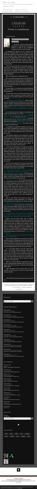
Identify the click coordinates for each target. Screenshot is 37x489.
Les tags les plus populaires (27, 483)
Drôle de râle (6, 406)
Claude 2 (5, 349)
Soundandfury (6, 319)
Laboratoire (29, 291)
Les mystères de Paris (8, 397)
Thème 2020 (18, 11)
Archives (26, 11)
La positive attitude (8, 383)
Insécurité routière (8, 388)
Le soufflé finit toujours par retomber (15, 349)
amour (17, 440)
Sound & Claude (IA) (21, 9)
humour (6, 440)
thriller (11, 437)
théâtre (16, 437)
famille (6, 437)
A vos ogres (6, 402)
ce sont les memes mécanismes (21, 288)
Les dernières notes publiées (19, 483)
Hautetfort (19, 484)
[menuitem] (8, 10)
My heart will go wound (8, 379)
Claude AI (5, 314)
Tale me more (9, 2)
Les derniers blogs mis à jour (10, 483)
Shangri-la (6, 370)
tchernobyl (30, 288)
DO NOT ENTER (11, 314)
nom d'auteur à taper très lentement (24, 289)
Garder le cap (6, 411)
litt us (21, 437)
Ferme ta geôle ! (7, 393)
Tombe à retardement (18, 31)
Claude (5, 354)
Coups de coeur (8, 11)
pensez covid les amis (10, 288)
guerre (29, 440)
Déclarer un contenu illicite (5, 484)
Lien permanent (16, 291)
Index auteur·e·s (8, 9)
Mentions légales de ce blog (14, 484)
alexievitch (14, 289)
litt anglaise (27, 437)
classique (12, 440)
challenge (23, 440)
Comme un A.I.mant (8, 374)
